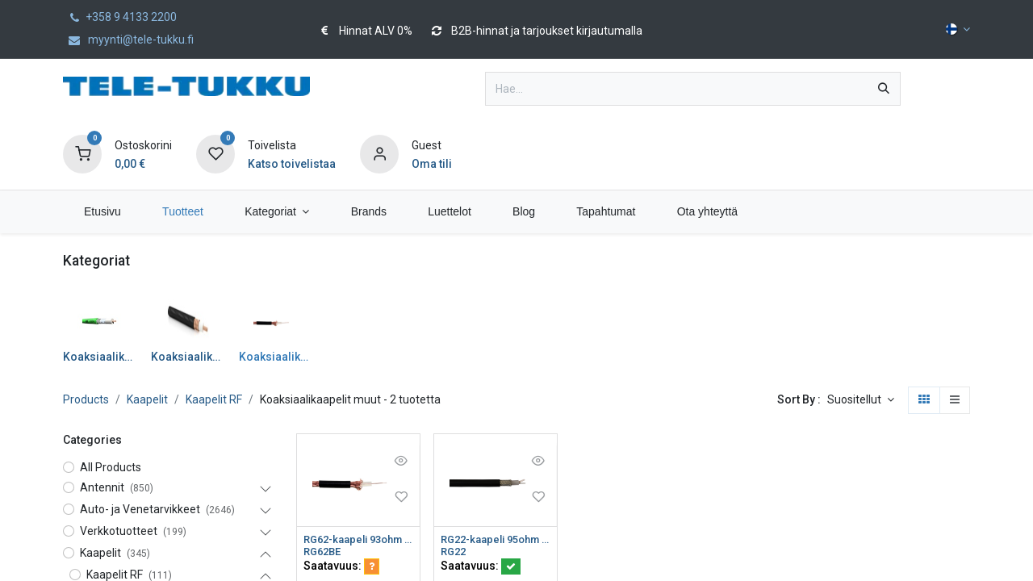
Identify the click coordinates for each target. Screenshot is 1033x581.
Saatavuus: (341, 567)
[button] (860, 400)
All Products (110, 467)
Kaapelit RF (214, 399)
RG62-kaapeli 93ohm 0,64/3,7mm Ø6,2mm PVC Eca (358, 539)
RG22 (455, 553)
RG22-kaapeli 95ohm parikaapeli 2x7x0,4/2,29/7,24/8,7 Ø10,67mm (495, 539)
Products (86, 399)
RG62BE (324, 553)
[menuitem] (102, 211)
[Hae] (884, 89)
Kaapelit (147, 399)
